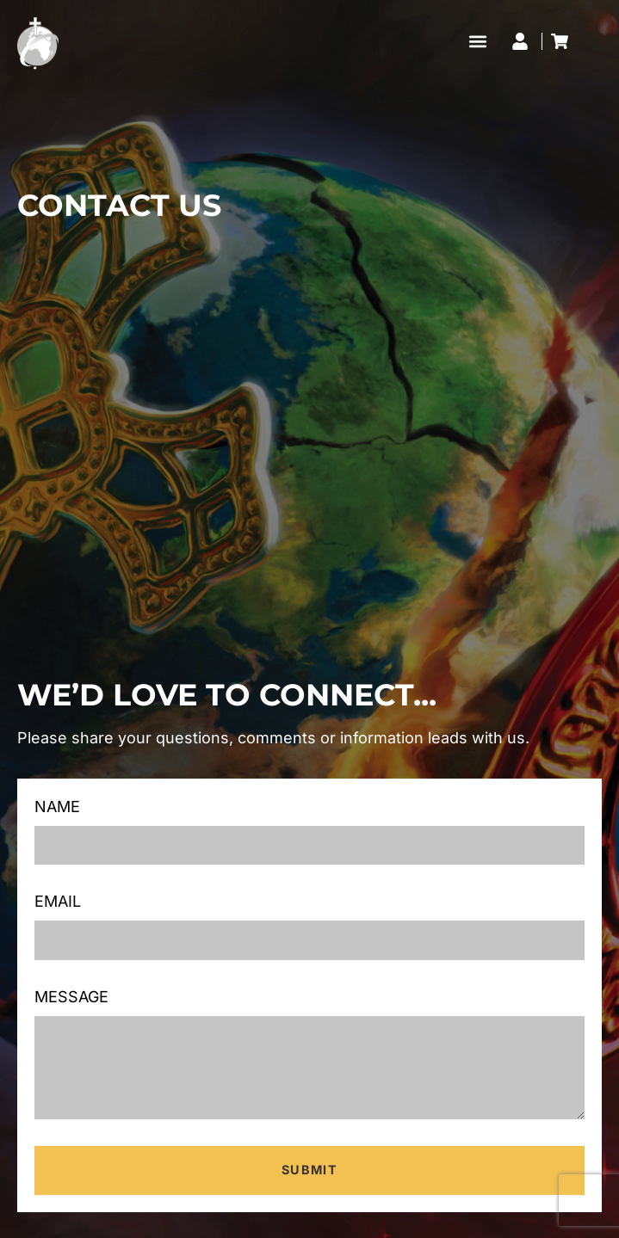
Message (71, 997)
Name (57, 807)
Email (57, 901)
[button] (477, 41)
